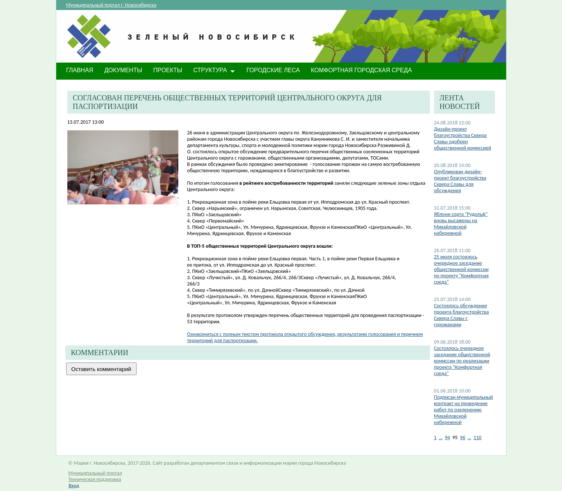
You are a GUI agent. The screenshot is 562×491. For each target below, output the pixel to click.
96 (462, 437)
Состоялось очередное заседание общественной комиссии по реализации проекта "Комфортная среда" (462, 361)
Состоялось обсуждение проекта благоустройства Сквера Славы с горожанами (461, 315)
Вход (74, 485)
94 (447, 437)
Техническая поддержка (94, 479)
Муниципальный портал (95, 473)
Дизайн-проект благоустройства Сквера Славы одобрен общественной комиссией (462, 138)
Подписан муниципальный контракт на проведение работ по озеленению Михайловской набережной (463, 409)
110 (477, 437)
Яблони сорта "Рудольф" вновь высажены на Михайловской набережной (461, 223)
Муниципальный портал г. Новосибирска (111, 5)
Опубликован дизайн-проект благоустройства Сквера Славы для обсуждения (460, 181)
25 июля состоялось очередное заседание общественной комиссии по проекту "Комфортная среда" (461, 269)
